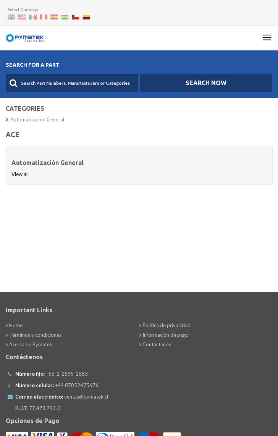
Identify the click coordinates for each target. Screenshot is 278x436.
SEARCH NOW (206, 82)
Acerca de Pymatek (29, 344)
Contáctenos (155, 344)
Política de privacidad (165, 325)
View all (20, 174)
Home (14, 325)
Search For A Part (33, 65)
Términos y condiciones (33, 335)
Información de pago (164, 335)
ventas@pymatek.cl (86, 397)
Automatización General (35, 119)
